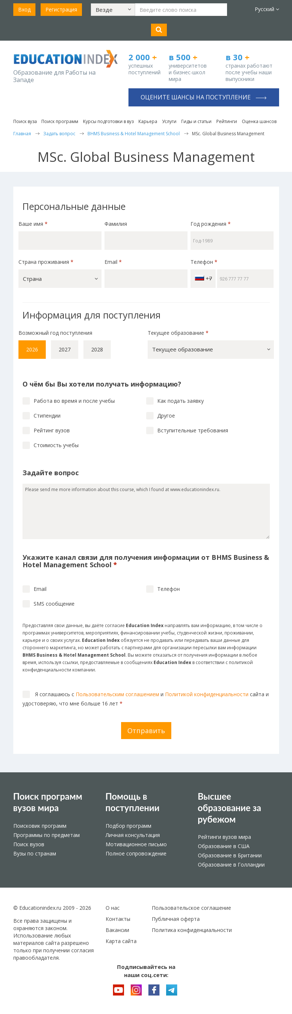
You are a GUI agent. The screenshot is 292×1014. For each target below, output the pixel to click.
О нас (113, 907)
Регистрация (61, 9)
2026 (32, 349)
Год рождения (211, 223)
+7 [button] (203, 278)
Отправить (146, 730)
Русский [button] (267, 9)
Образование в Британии (230, 855)
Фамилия (115, 223)
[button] (113, 9)
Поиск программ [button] (59, 121)
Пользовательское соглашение (191, 907)
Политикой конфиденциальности (206, 694)
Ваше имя (33, 223)
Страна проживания (45, 261)
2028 (97, 349)
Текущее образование (178, 332)
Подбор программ (128, 825)
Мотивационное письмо (136, 844)
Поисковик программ (39, 825)
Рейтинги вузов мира (224, 836)
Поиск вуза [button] (25, 121)
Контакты (118, 918)
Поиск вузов (28, 844)
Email (113, 261)
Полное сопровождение (136, 853)
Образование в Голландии (231, 864)
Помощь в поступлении (133, 802)
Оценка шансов (259, 121)
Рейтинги (226, 121)
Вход (24, 9)
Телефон (203, 261)
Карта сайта (121, 941)
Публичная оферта (176, 918)
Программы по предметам (46, 834)
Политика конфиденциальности (192, 929)
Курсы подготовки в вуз (108, 121)
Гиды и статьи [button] (196, 121)
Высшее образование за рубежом (229, 807)
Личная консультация (133, 834)
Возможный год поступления (55, 332)
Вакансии (117, 929)
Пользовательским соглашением (117, 694)
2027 (65, 349)
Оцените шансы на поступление (204, 97)
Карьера (147, 121)
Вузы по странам (34, 853)
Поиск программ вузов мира (47, 802)
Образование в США (224, 846)
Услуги (169, 121)
